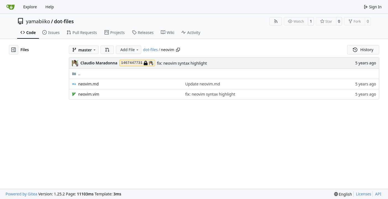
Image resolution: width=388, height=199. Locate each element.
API (378, 194)
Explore (30, 6)
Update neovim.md (202, 84)
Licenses (363, 194)
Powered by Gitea (21, 194)
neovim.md (88, 84)
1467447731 (137, 63)
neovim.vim (88, 94)
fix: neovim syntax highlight (182, 63)
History (363, 49)
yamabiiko (38, 21)
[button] (107, 50)
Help (49, 6)
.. (76, 73)
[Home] (10, 7)
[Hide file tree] (13, 49)
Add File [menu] (129, 49)
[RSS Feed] (275, 21)
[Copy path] (178, 50)
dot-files (64, 21)
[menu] (343, 194)
